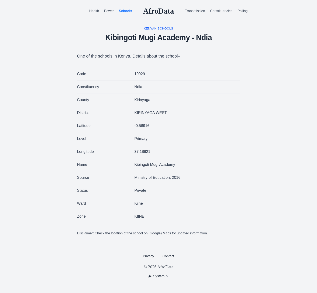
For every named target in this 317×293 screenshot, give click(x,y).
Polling (242, 11)
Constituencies (221, 11)
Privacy (148, 256)
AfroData (158, 11)
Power (109, 11)
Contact (168, 256)
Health (94, 11)
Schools (125, 11)
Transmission (195, 11)
